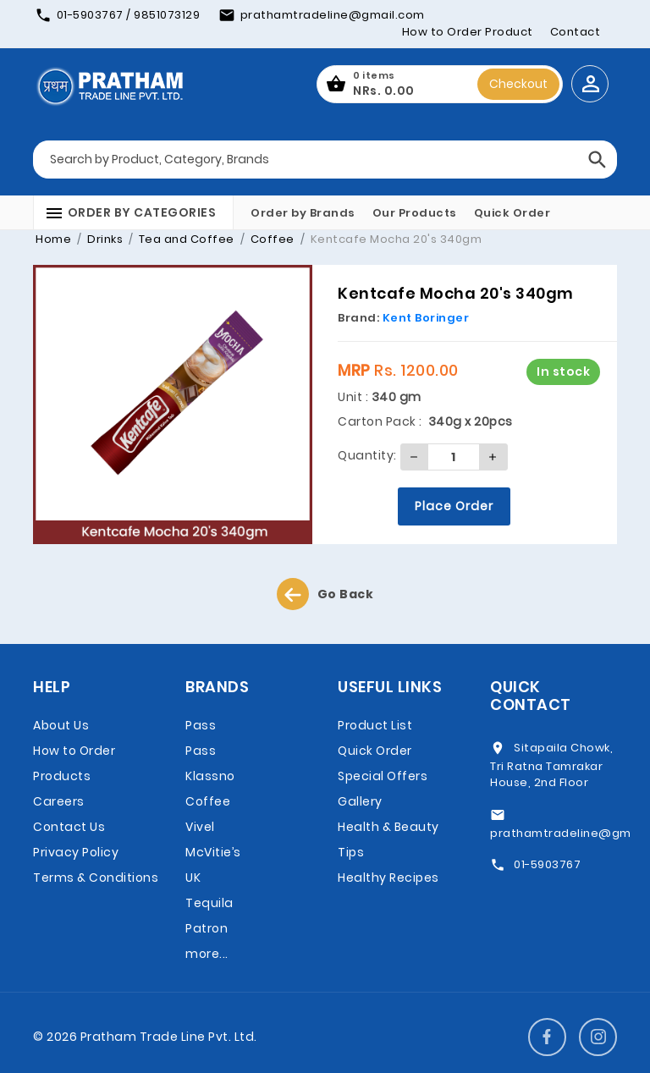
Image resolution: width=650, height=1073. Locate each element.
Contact (575, 32)
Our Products (414, 213)
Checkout (518, 83)
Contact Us (69, 826)
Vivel (200, 826)
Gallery (360, 801)
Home (53, 239)
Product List (375, 725)
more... (207, 953)
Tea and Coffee (184, 239)
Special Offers (382, 776)
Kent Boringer (426, 318)
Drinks (104, 239)
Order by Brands (303, 213)
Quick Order (512, 213)
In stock (563, 371)
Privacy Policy (75, 852)
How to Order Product (467, 32)
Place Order (454, 506)
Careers (59, 801)
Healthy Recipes (388, 877)
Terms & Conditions (95, 877)
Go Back (325, 594)
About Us (61, 725)
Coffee (271, 239)
